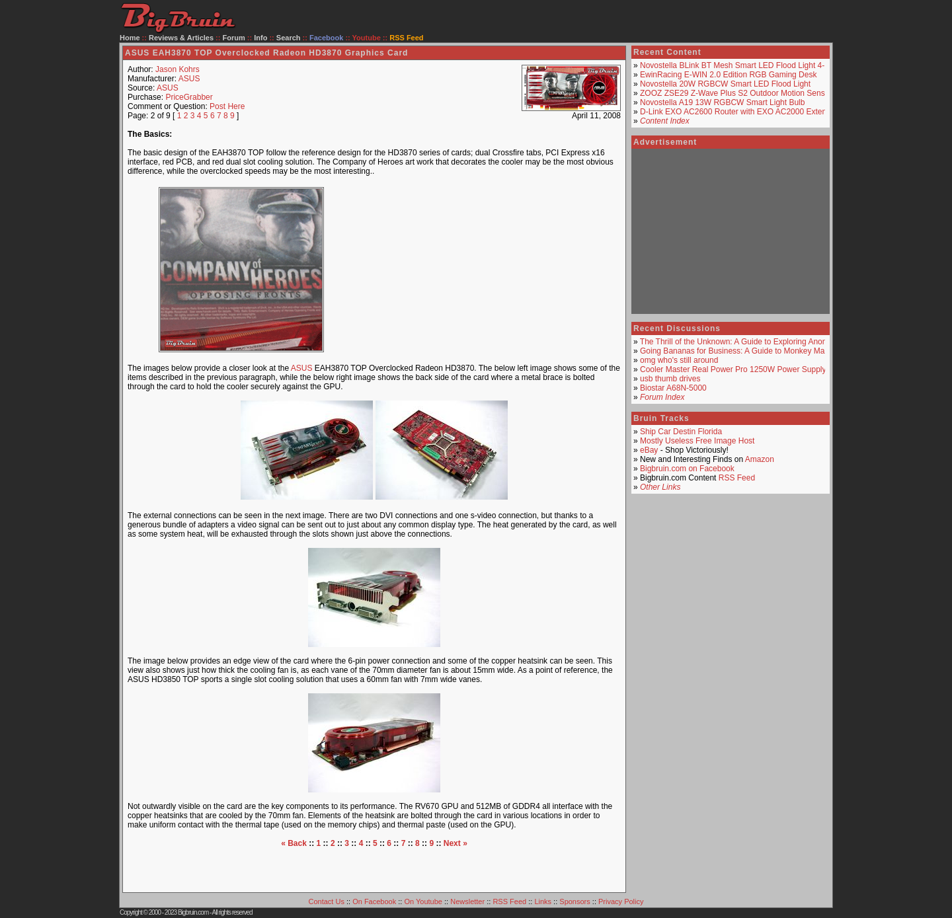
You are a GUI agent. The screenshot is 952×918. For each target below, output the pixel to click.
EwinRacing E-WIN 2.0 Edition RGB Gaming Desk (728, 74)
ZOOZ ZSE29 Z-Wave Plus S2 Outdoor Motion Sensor (736, 93)
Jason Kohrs (177, 69)
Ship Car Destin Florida (681, 431)
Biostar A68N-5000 (673, 388)
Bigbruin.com (193, 912)
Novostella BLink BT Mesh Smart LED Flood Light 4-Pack (741, 65)
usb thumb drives (670, 378)
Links (542, 901)
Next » (455, 843)
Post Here (227, 106)
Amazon (759, 459)
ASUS (189, 78)
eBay (649, 450)
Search (288, 38)
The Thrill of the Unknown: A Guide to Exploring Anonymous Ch (751, 341)
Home (130, 38)
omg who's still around (679, 360)
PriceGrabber (188, 97)
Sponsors (574, 901)
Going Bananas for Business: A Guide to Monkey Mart (735, 351)
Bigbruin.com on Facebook (687, 468)
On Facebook (374, 901)
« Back (294, 843)
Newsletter (467, 901)
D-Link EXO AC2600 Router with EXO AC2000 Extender (739, 111)
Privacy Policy (620, 901)
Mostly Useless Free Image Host (697, 440)
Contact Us (326, 901)
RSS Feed (737, 477)
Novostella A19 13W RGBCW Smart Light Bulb (722, 102)
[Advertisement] (485, 269)
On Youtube (423, 901)
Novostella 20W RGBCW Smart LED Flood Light (725, 84)
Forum (234, 38)
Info (260, 38)
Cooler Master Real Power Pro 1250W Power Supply (733, 369)
